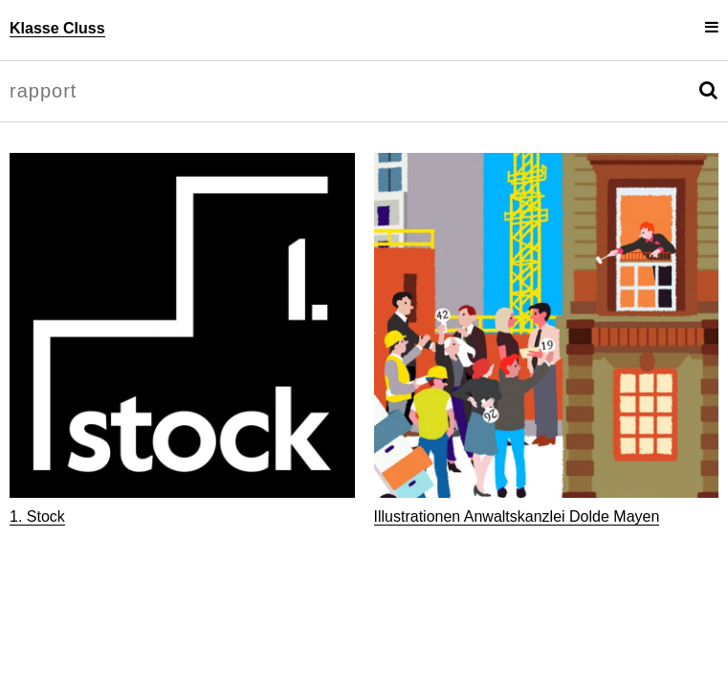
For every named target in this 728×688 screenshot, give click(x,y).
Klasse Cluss (57, 28)
